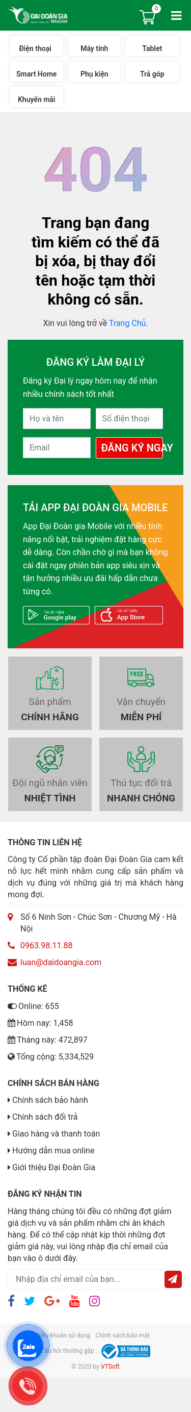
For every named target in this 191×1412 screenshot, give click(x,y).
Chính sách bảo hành (50, 1100)
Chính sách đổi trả (45, 1117)
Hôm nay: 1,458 (40, 1023)
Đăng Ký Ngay (132, 448)
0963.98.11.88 (46, 945)
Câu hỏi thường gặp (67, 1350)
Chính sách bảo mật (122, 1335)
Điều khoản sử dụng (63, 1335)
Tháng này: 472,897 (48, 1040)
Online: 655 (33, 1006)
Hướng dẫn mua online (53, 1150)
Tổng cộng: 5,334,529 (51, 1057)
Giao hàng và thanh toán (56, 1134)
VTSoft (110, 1366)
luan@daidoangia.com (60, 962)
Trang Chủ (127, 323)
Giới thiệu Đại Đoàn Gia (53, 1167)
